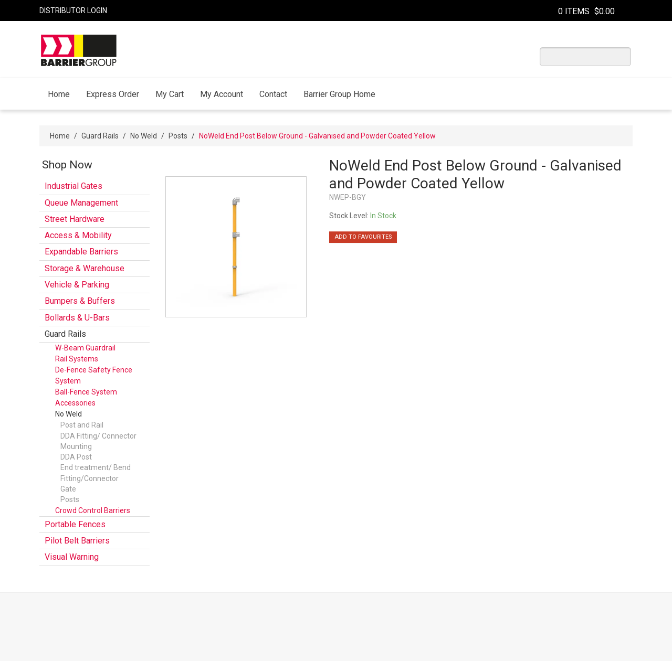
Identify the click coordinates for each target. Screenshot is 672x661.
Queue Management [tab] (81, 203)
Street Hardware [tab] (74, 219)
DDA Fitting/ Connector (98, 436)
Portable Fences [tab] (75, 524)
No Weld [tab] (68, 414)
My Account (221, 94)
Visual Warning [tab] (72, 557)
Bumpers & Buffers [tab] (80, 301)
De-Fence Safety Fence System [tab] (93, 375)
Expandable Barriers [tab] (81, 252)
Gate (68, 489)
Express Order (112, 94)
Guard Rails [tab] (65, 334)
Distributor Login (73, 10)
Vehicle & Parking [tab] (77, 285)
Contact (273, 94)
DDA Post (76, 457)
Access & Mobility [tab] (78, 235)
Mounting (76, 446)
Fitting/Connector (89, 478)
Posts (178, 136)
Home (59, 94)
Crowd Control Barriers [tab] (92, 510)
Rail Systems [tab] (76, 359)
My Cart (169, 94)
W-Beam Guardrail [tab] (85, 348)
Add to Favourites (363, 236)
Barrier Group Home (339, 94)
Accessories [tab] (75, 403)
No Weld (143, 136)
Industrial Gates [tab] (73, 186)
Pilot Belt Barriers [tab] (77, 541)
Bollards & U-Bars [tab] (77, 318)
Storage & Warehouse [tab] (84, 268)
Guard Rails (100, 136)
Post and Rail (81, 425)
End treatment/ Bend (95, 467)
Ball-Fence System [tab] (86, 392)
